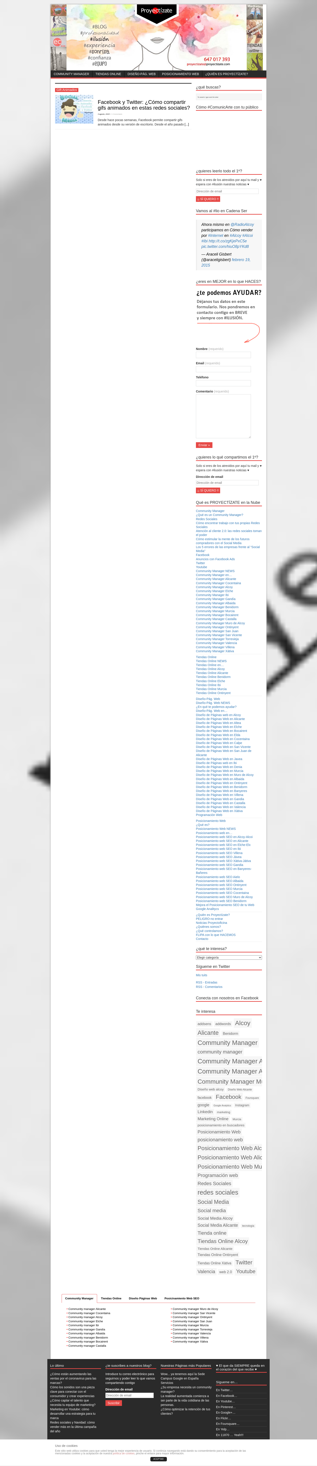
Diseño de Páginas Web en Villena (219, 795)
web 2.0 (225, 1272)
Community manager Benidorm (88, 1337)
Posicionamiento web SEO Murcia (219, 889)
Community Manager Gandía (216, 599)
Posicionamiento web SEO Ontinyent (221, 885)
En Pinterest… (226, 1407)
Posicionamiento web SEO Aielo (218, 877)
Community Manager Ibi (212, 595)
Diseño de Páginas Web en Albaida (220, 779)
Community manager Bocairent (88, 1341)
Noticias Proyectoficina (211, 923)
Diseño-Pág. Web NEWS (213, 703)
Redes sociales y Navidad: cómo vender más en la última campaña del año (73, 1427)
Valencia (206, 1271)
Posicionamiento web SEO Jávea (218, 857)
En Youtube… (225, 1401)
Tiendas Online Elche (210, 681)
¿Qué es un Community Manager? (219, 515)
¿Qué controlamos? (209, 931)
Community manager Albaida (86, 1333)
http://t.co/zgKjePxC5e (228, 241)
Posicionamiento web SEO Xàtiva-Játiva (223, 861)
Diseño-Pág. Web (141, 74)
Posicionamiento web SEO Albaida (219, 881)
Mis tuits (201, 975)
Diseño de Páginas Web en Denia (219, 767)
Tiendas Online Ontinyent (213, 693)
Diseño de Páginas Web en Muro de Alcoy (225, 775)
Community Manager (71, 74)
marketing (223, 1112)
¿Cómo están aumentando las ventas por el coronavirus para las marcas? (73, 1378)
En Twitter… (224, 1390)
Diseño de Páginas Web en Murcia (219, 771)
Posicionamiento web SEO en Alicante (222, 841)
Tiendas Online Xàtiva (214, 1263)
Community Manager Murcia (215, 611)
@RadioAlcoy (242, 224)
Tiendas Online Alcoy (210, 669)
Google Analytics (222, 1105)
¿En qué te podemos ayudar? (216, 707)
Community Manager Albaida (216, 603)
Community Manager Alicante (216, 579)
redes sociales (218, 1192)
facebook (205, 1098)
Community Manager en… (214, 575)
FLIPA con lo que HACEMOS (216, 935)
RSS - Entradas (206, 982)
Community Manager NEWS (215, 571)
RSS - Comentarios (209, 987)
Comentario (212, 391)
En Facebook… (226, 1396)
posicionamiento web (220, 1139)
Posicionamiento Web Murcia (234, 1167)
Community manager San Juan (192, 1321)
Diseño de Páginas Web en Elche (219, 727)
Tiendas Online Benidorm (213, 677)
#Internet (215, 235)
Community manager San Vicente (194, 1313)
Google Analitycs (207, 909)
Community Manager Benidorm (217, 607)
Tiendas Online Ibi (208, 685)
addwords (223, 1024)
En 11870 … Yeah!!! (229, 1435)
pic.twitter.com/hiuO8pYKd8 (225, 246)
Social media (212, 1210)
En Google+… (225, 1412)
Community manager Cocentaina (89, 1313)
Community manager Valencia (192, 1333)
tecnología (248, 1225)
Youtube (201, 567)
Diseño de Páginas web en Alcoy (218, 715)
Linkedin (205, 1111)
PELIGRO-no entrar (209, 919)
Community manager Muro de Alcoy (195, 1309)
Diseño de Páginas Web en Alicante (220, 719)
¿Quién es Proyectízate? (226, 74)
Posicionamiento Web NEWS (216, 829)
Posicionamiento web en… (214, 833)
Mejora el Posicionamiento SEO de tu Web (225, 905)
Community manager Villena (190, 1337)
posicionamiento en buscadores (221, 1125)
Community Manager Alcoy (214, 587)
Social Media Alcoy (215, 1218)
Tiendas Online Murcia (211, 689)
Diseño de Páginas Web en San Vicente (223, 747)
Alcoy (243, 1022)
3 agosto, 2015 (104, 114)
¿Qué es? (202, 825)
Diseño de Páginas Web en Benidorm (221, 787)
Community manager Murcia (190, 1325)
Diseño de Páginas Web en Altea (218, 723)
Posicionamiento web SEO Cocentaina (222, 893)
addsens (204, 1024)
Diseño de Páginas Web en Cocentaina (223, 739)
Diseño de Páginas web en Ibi (216, 763)
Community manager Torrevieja (192, 1329)
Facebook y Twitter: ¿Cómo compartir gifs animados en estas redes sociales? (144, 105)
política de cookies (124, 1453)
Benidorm (230, 1033)
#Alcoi (247, 235)
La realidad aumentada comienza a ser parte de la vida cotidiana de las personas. (185, 1400)
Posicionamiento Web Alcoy (233, 1148)
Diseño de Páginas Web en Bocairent (221, 731)
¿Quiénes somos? (208, 926)
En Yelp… (223, 1429)
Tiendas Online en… (210, 665)
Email (208, 363)
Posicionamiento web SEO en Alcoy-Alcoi (224, 837)
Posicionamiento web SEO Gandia (219, 865)
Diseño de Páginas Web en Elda (218, 735)
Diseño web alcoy (211, 1089)
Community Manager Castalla (216, 619)
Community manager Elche (85, 1321)
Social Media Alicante (218, 1225)
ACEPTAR (158, 1459)
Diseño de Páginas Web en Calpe (219, 743)
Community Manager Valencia (216, 643)
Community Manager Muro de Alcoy (220, 623)
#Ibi (204, 241)
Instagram (242, 1105)
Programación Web (209, 815)
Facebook (202, 555)
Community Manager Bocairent (217, 615)
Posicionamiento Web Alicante (236, 1157)
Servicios (167, 1383)
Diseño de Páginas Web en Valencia (221, 807)
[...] (187, 124)
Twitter (200, 563)
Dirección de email (209, 477)
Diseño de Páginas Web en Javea (219, 759)
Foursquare (252, 1098)
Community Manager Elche (214, 591)
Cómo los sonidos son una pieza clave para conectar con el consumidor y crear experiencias (72, 1391)
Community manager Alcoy (85, 1317)
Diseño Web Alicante (240, 1089)
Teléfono (202, 377)
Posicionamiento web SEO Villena (219, 853)
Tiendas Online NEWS (211, 661)
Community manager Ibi (83, 1325)
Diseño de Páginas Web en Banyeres (221, 791)
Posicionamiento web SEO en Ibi (218, 849)
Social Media (213, 1202)
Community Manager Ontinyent (217, 627)
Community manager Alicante (87, 1309)
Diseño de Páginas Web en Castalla (220, 803)
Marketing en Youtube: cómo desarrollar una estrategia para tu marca (73, 1413)
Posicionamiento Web (180, 74)
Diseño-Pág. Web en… (211, 711)
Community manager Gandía (86, 1329)
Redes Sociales (206, 519)
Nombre (209, 349)
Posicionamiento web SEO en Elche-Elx (223, 845)
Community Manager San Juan (217, 631)
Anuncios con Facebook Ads (215, 559)
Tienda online (212, 1233)
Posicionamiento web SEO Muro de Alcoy (224, 897)
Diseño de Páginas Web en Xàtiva (219, 811)
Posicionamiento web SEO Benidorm (221, 901)
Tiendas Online (108, 74)
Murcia (237, 1119)
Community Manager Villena (215, 647)
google (204, 1105)
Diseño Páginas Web (143, 1298)
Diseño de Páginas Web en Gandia (220, 799)
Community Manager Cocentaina (218, 583)
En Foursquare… (228, 1423)
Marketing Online (213, 1118)
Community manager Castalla (87, 1345)
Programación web (218, 1175)
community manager (220, 1052)
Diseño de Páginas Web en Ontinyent (221, 783)
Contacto (202, 939)
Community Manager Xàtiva (215, 651)
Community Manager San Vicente (219, 635)
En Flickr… (223, 1418)
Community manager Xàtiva (190, 1341)
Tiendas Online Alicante (212, 673)
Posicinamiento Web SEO (181, 1298)
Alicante (208, 1033)
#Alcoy (235, 235)
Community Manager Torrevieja (217, 639)
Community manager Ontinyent (192, 1317)
